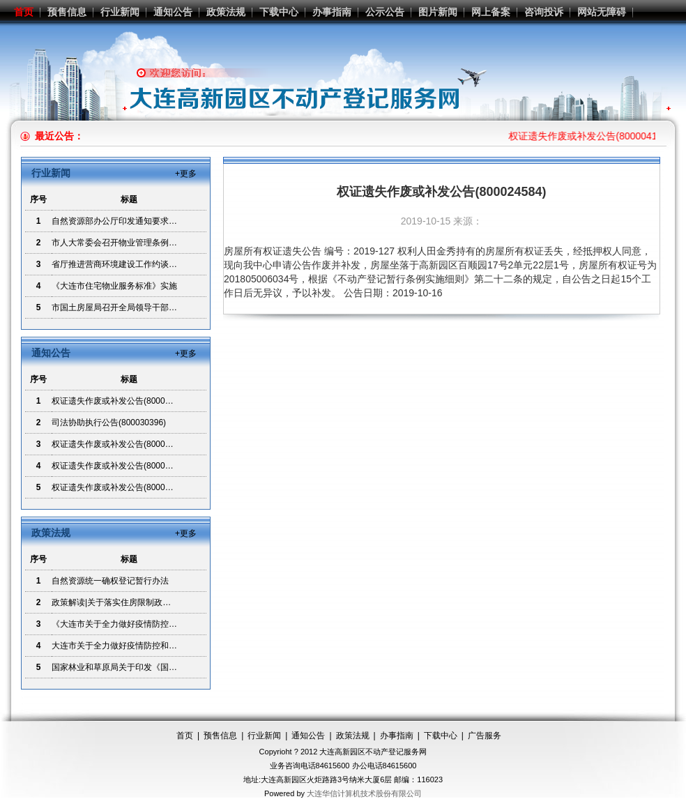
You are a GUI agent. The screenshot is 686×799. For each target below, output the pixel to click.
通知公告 (172, 11)
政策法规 (225, 11)
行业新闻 (119, 11)
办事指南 (331, 11)
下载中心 (278, 11)
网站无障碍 (601, 11)
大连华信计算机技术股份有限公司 (364, 793)
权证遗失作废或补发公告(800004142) (121, 401)
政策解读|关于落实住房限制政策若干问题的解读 (140, 602)
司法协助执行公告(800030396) (109, 422)
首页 (23, 11)
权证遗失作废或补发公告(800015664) (121, 466)
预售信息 (66, 11)
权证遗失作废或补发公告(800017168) (121, 487)
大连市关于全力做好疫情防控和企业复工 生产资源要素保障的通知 (174, 645)
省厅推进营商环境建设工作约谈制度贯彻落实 (135, 264)
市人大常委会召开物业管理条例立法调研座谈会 (139, 243)
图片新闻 (437, 11)
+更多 (186, 173)
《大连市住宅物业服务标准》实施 (114, 286)
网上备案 (490, 11)
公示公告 (384, 11)
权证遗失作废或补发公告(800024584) (121, 444)
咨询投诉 (543, 11)
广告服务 (484, 735)
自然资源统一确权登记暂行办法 (110, 581)
